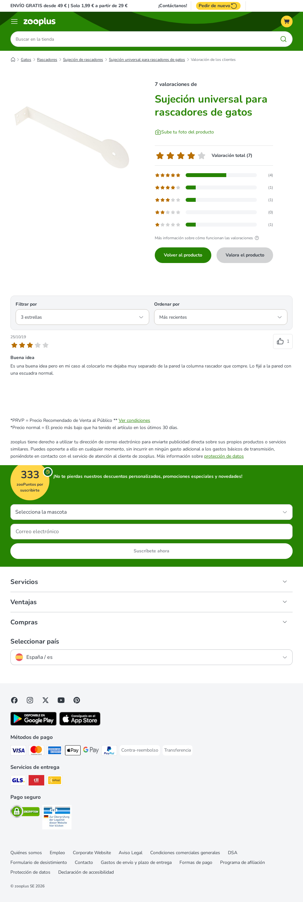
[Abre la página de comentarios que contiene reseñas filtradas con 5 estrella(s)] (214, 175)
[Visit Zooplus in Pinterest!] (77, 700)
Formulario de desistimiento (38, 862)
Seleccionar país (34, 641)
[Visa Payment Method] (18, 751)
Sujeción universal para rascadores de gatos (147, 59)
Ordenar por (166, 304)
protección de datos (224, 456)
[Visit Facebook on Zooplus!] (14, 700)
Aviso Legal (130, 853)
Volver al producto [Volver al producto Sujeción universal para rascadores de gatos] (183, 255)
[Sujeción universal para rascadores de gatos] (72, 135)
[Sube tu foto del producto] (184, 132)
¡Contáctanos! (172, 6)
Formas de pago (195, 862)
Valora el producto (245, 255)
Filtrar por (26, 304)
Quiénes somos (26, 853)
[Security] (25, 812)
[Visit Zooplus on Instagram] (30, 700)
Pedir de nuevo (218, 6)
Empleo (57, 853)
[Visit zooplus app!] (33, 724)
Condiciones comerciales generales (185, 853)
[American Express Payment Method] (54, 751)
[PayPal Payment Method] (109, 751)
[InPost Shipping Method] (54, 781)
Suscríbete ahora (151, 551)
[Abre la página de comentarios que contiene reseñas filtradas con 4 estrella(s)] (214, 187)
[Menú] (14, 21)
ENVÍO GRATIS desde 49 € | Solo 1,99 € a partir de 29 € (68, 6)
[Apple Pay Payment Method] (73, 751)
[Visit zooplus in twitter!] (45, 700)
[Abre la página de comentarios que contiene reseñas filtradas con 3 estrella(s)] (214, 200)
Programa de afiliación (242, 862)
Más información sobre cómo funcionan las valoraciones (208, 238)
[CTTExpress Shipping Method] (36, 781)
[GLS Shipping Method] (18, 781)
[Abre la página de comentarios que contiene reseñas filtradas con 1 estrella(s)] (214, 225)
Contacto (84, 862)
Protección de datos (30, 872)
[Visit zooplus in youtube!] (61, 700)
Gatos (26, 59)
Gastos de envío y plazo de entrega (136, 862)
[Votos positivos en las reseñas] (283, 341)
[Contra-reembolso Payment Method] (139, 750)
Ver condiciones (134, 420)
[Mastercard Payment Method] (36, 751)
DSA (232, 853)
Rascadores (47, 59)
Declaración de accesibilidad (86, 872)
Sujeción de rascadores (83, 59)
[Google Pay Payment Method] (91, 751)
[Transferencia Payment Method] (177, 750)
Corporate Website (92, 853)
